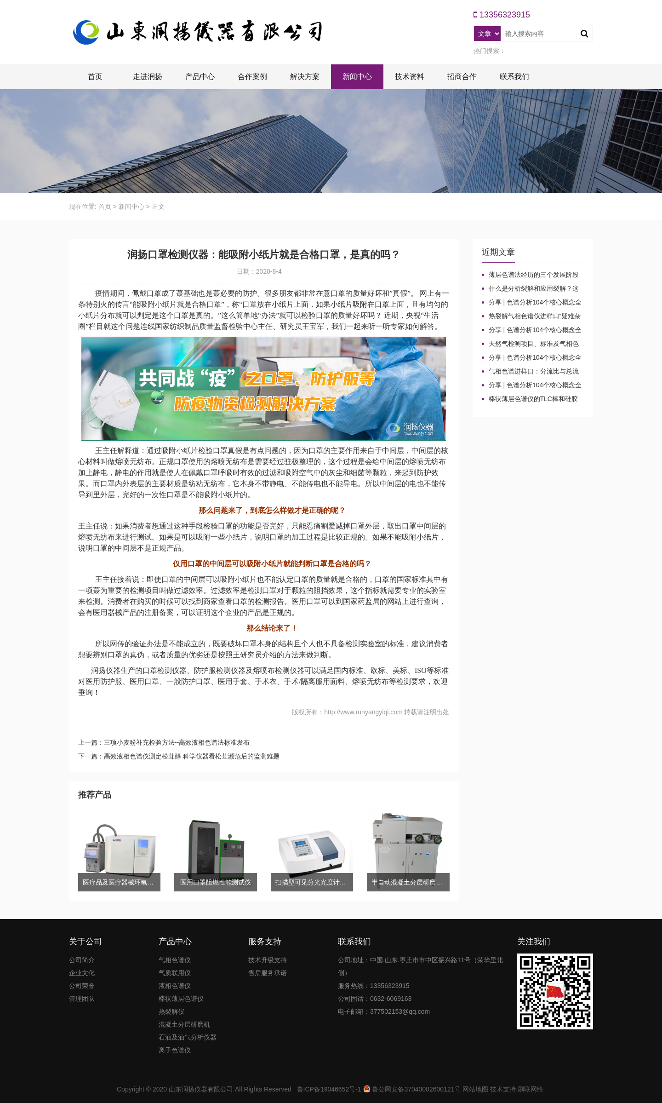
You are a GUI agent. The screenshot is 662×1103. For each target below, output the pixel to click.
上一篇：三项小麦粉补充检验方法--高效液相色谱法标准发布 (164, 742)
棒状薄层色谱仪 (181, 998)
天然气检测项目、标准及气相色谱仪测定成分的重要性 (530, 344)
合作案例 (252, 76)
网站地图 (475, 1089)
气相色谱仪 (175, 960)
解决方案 (305, 76)
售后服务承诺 (267, 973)
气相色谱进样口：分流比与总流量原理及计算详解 (530, 372)
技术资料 (409, 76)
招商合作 (462, 76)
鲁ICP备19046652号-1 (329, 1089)
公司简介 (82, 960)
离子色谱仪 (175, 1050)
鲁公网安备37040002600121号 (416, 1089)
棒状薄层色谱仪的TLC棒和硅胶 (533, 398)
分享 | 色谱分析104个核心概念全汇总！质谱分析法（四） (532, 303)
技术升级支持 (267, 960)
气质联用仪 (175, 973)
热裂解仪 (171, 1011)
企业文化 (82, 973)
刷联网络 (530, 1089)
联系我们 (514, 76)
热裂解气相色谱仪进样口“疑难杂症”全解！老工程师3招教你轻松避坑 (533, 316)
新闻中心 (357, 76)
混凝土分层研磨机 (184, 1024)
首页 (95, 76)
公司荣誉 (82, 985)
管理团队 (82, 998)
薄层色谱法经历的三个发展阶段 (534, 274)
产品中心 (200, 76)
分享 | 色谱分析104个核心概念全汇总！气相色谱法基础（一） (532, 385)
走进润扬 (147, 76)
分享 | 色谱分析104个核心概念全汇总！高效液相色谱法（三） (532, 330)
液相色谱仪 (175, 985)
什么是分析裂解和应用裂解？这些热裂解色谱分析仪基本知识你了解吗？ (530, 289)
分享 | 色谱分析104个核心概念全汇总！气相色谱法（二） (532, 358)
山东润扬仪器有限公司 (201, 1089)
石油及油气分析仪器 (188, 1037)
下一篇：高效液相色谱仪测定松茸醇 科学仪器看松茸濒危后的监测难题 (179, 756)
